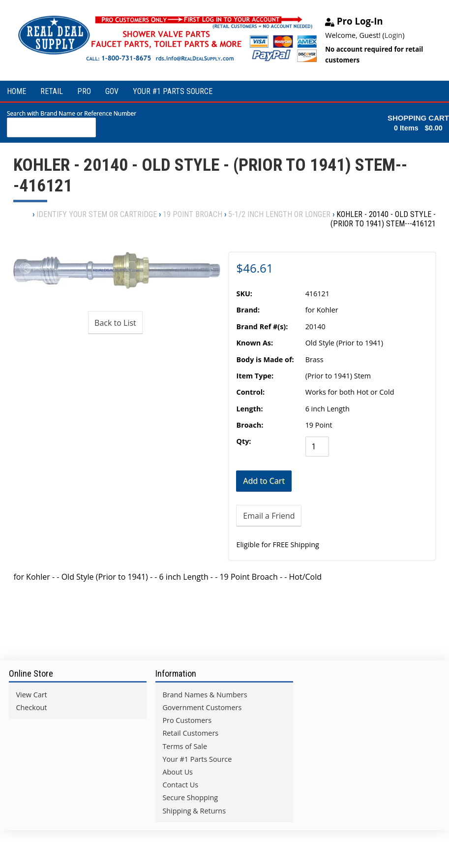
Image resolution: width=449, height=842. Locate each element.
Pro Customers (186, 720)
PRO (84, 91)
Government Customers (201, 707)
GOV (112, 91)
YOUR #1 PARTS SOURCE (172, 91)
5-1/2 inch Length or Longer (279, 214)
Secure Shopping (190, 797)
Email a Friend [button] (269, 515)
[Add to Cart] (263, 481)
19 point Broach (192, 214)
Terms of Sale (184, 746)
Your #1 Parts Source (197, 759)
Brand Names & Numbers (204, 694)
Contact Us (180, 784)
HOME (16, 91)
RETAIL (51, 91)
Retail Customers (190, 733)
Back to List (115, 322)
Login (393, 35)
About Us (177, 772)
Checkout (31, 707)
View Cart (31, 694)
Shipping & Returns (194, 810)
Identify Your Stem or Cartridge (96, 214)
